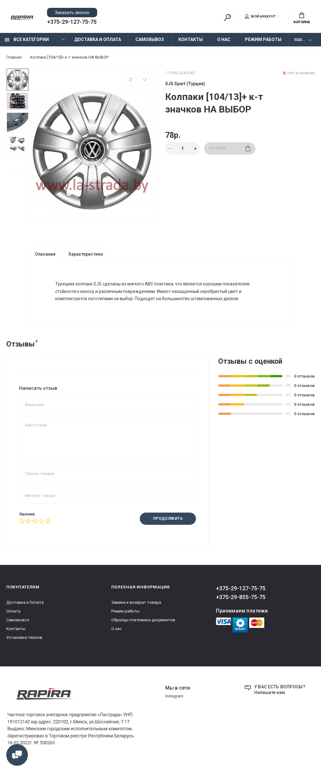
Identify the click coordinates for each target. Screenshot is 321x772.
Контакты (190, 39)
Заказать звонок (72, 12)
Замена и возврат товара (136, 606)
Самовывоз (149, 39)
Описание (45, 254)
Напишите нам (269, 696)
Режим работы (263, 39)
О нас (223, 39)
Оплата (13, 615)
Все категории (27, 39)
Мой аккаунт (260, 16)
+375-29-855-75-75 (241, 601)
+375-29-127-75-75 (72, 22)
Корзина (301, 18)
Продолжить (168, 523)
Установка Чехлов (24, 641)
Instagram (174, 700)
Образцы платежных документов (143, 624)
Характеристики (85, 254)
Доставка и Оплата (97, 39)
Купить (229, 149)
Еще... (299, 40)
